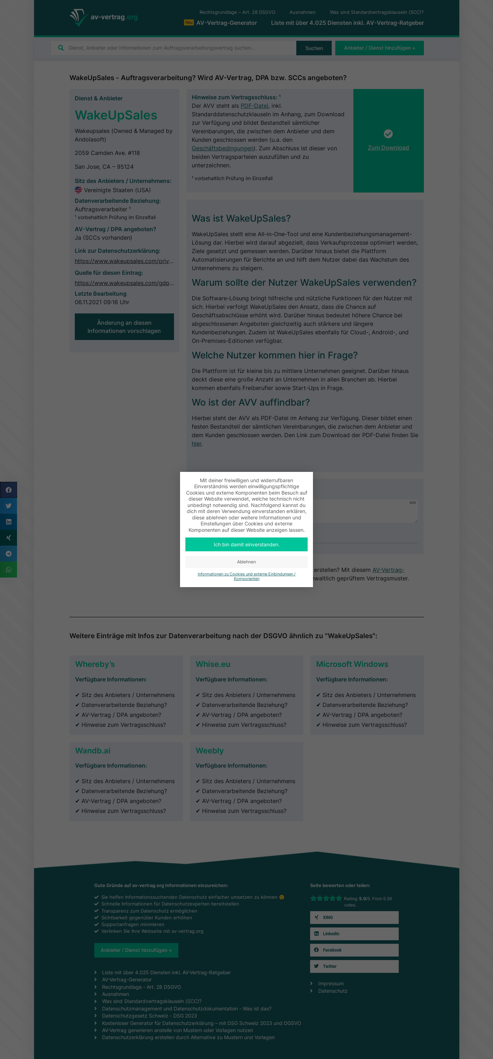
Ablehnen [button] (246, 561)
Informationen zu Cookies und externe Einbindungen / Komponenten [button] (247, 576)
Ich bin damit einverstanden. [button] (247, 544)
